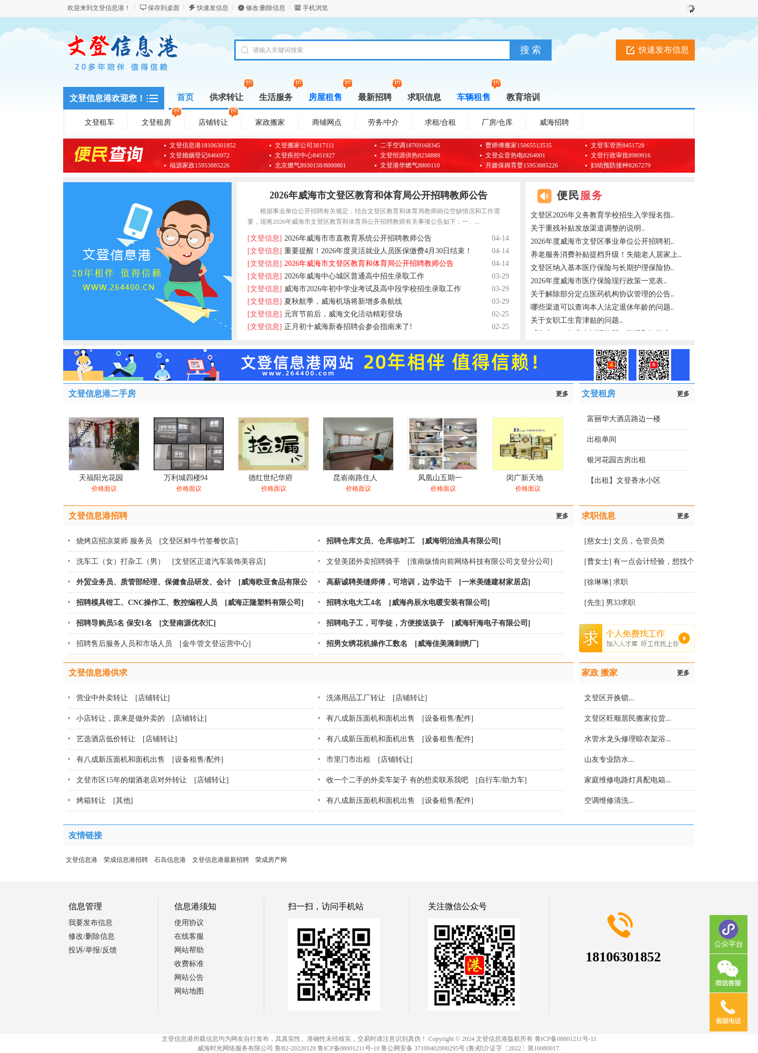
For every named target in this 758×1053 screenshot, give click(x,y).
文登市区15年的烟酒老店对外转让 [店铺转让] (152, 780)
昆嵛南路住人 (355, 478)
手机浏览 (315, 8)
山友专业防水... (609, 759)
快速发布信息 (664, 49)
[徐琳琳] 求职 (606, 582)
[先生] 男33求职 (609, 603)
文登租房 (162, 120)
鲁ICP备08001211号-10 (348, 1048)
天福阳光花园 (101, 478)
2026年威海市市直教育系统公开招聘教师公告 (339, 238)
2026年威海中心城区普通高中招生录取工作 (335, 276)
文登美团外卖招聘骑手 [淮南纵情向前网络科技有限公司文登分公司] (439, 561)
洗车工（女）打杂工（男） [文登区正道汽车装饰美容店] (170, 561)
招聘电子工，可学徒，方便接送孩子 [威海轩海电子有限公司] (428, 623)
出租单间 (601, 439)
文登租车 (99, 122)
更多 (562, 394)
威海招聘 (554, 122)
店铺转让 (218, 120)
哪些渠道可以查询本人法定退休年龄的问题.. (602, 307)
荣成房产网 (271, 859)
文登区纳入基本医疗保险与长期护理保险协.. (602, 268)
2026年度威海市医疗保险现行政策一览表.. (599, 281)
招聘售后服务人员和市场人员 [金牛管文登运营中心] (163, 644)
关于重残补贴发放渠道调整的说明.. (588, 228)
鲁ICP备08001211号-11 (566, 1038)
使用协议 (189, 923)
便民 (580, 195)
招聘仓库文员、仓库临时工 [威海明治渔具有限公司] (413, 541)
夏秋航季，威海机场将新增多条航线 (324, 301)
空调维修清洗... (609, 800)
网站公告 (189, 977)
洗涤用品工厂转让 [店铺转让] (376, 698)
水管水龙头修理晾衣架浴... (627, 739)
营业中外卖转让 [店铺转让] (122, 698)
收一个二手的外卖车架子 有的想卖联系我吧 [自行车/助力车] (426, 780)
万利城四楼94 (186, 478)
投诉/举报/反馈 (92, 950)
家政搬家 (270, 122)
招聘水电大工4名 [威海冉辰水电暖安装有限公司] (408, 603)
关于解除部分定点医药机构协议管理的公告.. (602, 294)
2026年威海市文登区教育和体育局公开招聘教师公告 (378, 195)
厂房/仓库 (497, 122)
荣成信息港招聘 (126, 859)
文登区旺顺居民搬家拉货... (627, 718)
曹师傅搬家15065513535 (518, 145)
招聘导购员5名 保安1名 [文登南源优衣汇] (146, 623)
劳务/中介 (384, 122)
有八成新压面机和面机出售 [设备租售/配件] (399, 718)
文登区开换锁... (609, 698)
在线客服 (189, 936)
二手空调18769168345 (410, 145)
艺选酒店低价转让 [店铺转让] (126, 739)
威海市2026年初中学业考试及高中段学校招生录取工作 (354, 289)
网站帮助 (189, 950)
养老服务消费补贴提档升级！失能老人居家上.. (606, 255)
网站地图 (189, 991)
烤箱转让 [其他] (104, 800)
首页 (185, 97)
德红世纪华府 (270, 478)
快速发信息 (212, 8)
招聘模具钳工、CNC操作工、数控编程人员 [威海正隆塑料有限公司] (190, 603)
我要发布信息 (90, 923)
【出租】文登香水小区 (624, 480)
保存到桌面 (163, 8)
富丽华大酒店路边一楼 (624, 419)
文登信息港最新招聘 (220, 859)
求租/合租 (440, 122)
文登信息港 (81, 859)
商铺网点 (327, 122)
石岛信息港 (170, 859)
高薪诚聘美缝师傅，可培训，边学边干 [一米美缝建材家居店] (428, 582)
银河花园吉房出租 (616, 460)
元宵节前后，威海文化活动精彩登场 (324, 314)
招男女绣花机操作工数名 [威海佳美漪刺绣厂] (402, 644)
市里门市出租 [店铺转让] (369, 759)
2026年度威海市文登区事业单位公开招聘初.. (602, 241)
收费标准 (189, 964)
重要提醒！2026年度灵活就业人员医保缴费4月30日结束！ (359, 251)
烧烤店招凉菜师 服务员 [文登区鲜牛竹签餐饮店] (157, 541)
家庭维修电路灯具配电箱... (627, 780)
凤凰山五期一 (440, 478)
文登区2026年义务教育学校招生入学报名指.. (602, 215)
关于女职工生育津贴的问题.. (577, 320)
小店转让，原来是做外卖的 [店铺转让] (141, 718)
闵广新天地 (524, 478)
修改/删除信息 (265, 8)
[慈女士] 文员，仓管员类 (624, 541)
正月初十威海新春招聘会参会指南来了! (329, 327)
